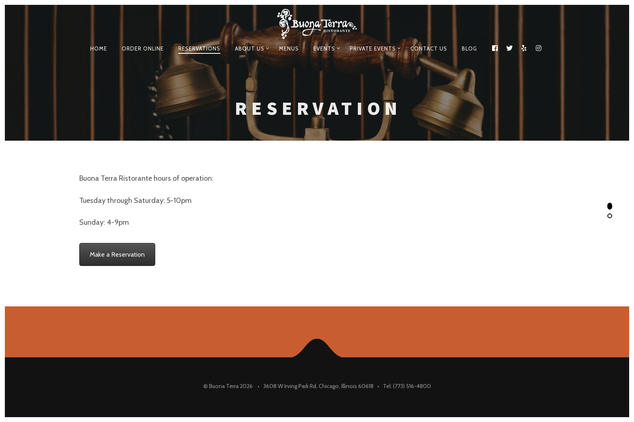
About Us (249, 48)
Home (98, 48)
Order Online (143, 48)
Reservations (199, 48)
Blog (469, 48)
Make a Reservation (117, 254)
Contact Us (428, 48)
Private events (373, 48)
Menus (289, 48)
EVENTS (324, 48)
